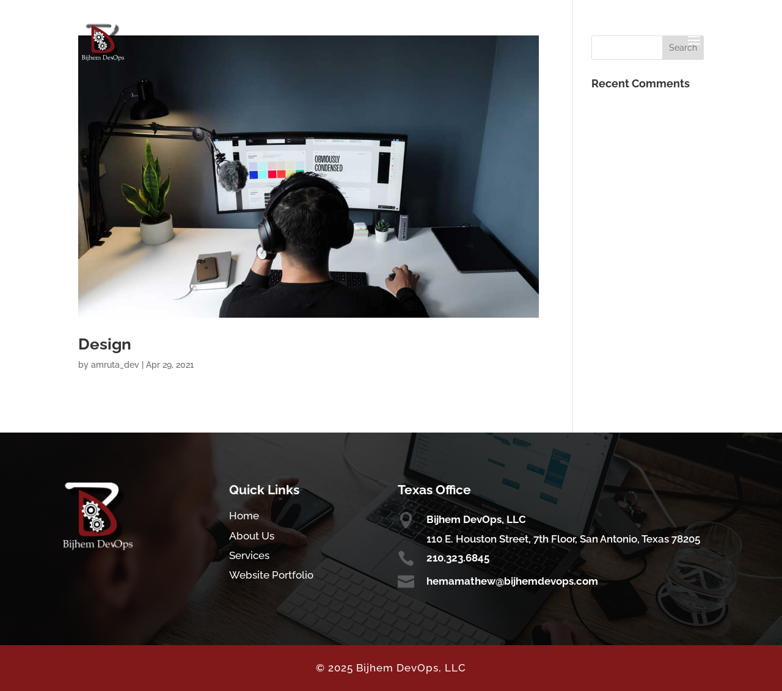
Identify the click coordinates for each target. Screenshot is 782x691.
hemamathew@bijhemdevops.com (512, 581)
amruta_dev (115, 365)
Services (249, 555)
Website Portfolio (271, 575)
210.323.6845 (457, 558)
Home (244, 516)
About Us (251, 536)
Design (104, 344)
